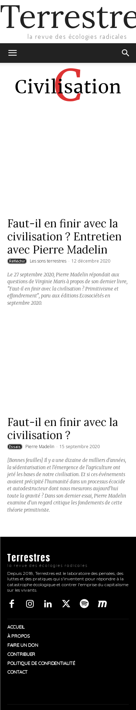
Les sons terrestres (48, 261)
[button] (12, 53)
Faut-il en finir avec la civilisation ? (62, 428)
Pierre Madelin (39, 446)
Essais (15, 446)
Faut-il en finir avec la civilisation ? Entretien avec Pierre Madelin (64, 236)
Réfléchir (17, 261)
